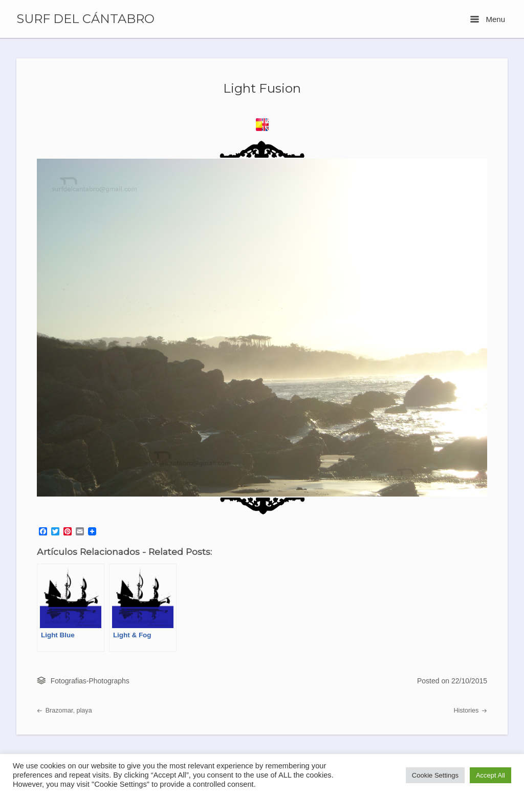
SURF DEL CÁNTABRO (85, 19)
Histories (470, 710)
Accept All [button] (490, 775)
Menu (487, 19)
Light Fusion (262, 88)
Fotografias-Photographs (90, 681)
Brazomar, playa (64, 710)
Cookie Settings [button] (435, 775)
